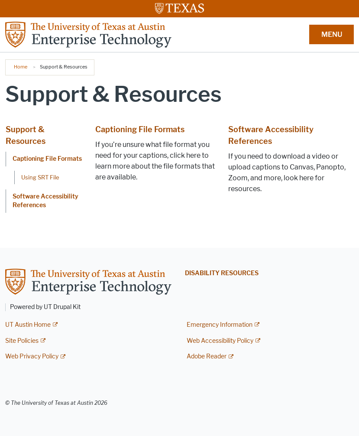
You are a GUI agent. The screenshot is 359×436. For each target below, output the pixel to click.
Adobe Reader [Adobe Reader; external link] (206, 356)
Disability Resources (222, 273)
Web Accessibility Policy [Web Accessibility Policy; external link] (220, 341)
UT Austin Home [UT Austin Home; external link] (28, 325)
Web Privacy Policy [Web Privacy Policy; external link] (31, 356)
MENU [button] (331, 34)
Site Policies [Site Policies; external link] (22, 341)
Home (20, 67)
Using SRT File (40, 177)
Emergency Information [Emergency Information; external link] (219, 325)
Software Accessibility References (45, 201)
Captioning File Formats (47, 159)
